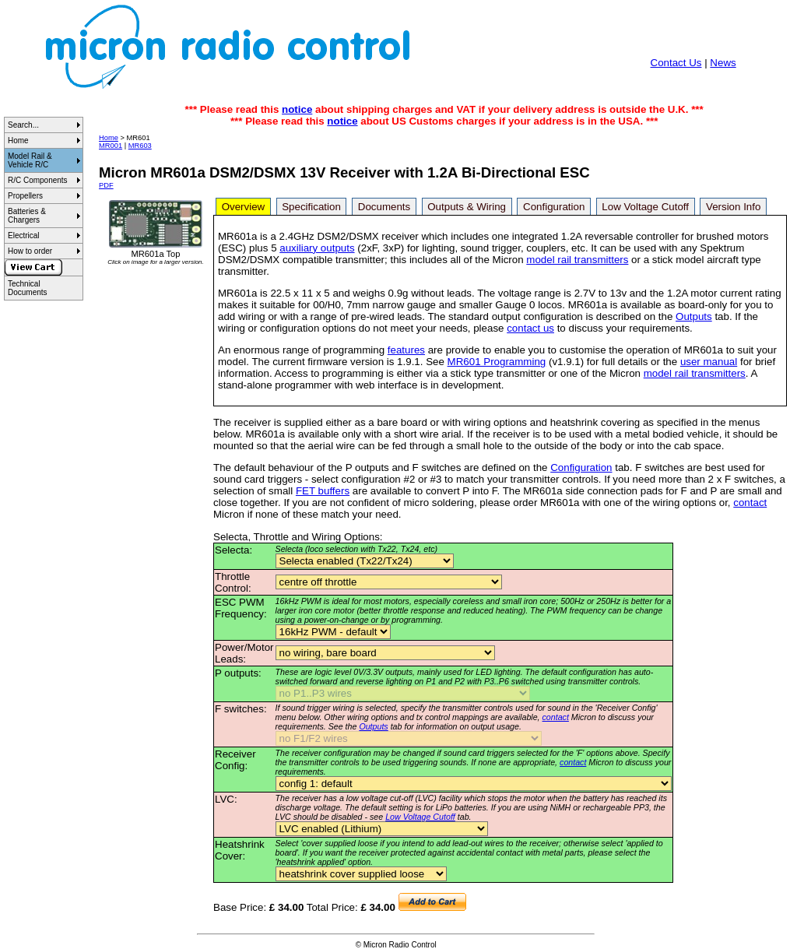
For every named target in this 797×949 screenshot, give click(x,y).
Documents (384, 207)
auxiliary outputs (316, 248)
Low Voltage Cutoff (645, 207)
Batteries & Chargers (27, 215)
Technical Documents (27, 288)
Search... (23, 125)
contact (750, 502)
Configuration (554, 207)
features (406, 350)
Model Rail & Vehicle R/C (30, 160)
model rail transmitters (577, 259)
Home (18, 140)
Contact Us (676, 63)
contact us (530, 328)
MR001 (110, 145)
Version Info (733, 207)
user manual (708, 361)
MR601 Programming (497, 361)
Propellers (25, 196)
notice (297, 109)
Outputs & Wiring (466, 207)
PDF (106, 185)
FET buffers (322, 491)
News (723, 63)
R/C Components (38, 180)
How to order (30, 251)
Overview (243, 207)
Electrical (24, 235)
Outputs (694, 316)
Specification (311, 207)
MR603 (140, 145)
